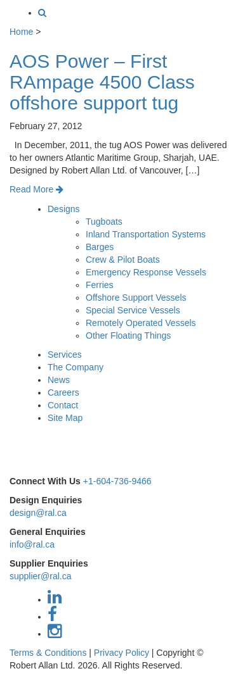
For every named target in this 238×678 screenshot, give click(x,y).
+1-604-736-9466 (117, 481)
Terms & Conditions (48, 653)
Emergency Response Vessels (146, 272)
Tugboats (104, 222)
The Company (75, 367)
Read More (36, 189)
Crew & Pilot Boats (123, 259)
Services (65, 354)
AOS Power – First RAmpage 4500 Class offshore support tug (102, 82)
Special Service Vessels (133, 310)
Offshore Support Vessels (136, 297)
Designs (64, 209)
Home (21, 32)
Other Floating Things (128, 335)
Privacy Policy (121, 653)
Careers (63, 392)
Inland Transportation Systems (146, 234)
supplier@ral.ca (40, 576)
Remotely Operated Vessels (141, 323)
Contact (63, 405)
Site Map (65, 418)
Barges (100, 247)
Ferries (100, 285)
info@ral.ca (32, 544)
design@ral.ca (38, 513)
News (59, 380)
